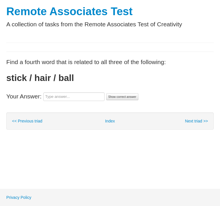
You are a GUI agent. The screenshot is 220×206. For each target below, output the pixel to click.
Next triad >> (196, 121)
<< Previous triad (27, 121)
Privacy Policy (18, 197)
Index (110, 121)
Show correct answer (122, 96)
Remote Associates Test (69, 11)
